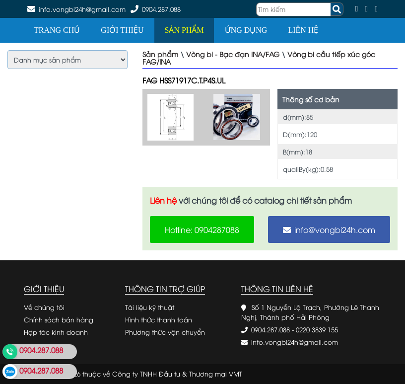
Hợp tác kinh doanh (56, 331)
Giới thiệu (122, 30)
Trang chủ (57, 30)
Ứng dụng (246, 30)
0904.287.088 (161, 8)
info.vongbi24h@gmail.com (294, 341)
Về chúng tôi (44, 307)
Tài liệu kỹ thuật (149, 307)
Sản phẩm (183, 30)
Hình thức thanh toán (158, 319)
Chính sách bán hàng (58, 319)
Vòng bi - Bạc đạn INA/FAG (232, 54)
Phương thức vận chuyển (165, 331)
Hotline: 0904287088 (202, 229)
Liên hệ (303, 30)
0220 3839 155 (317, 329)
